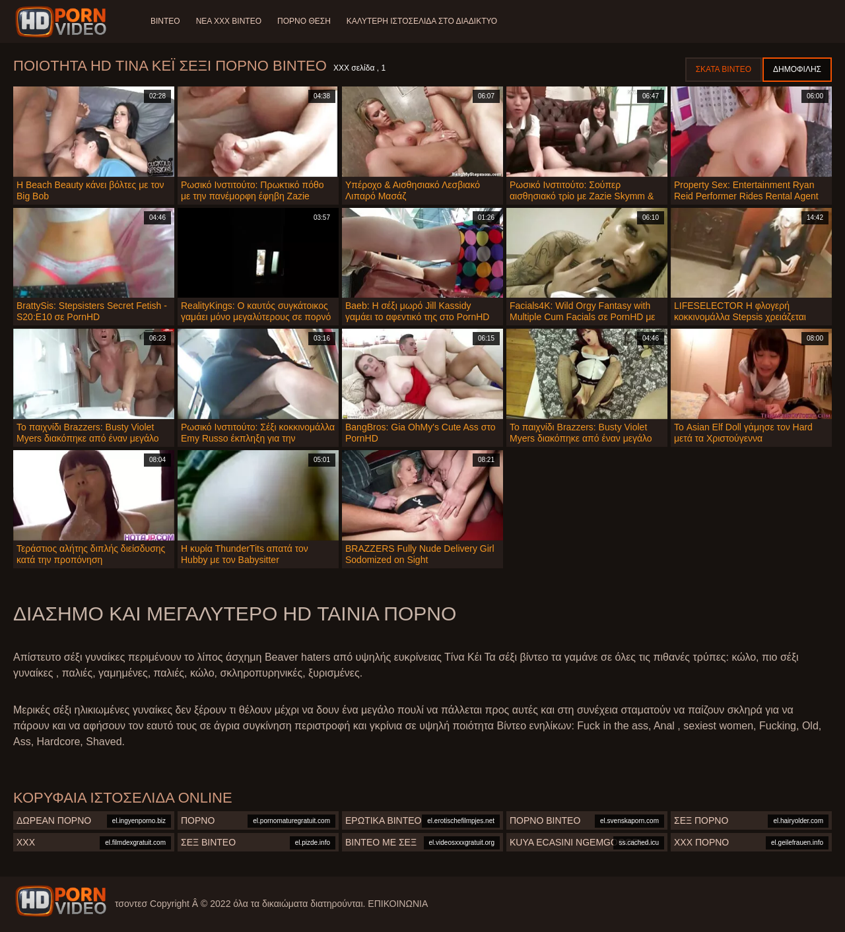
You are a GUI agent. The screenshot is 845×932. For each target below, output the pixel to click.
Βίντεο (165, 21)
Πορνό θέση (304, 21)
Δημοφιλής (797, 69)
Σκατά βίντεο (723, 69)
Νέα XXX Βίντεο (228, 21)
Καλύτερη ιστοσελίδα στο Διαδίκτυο (422, 21)
